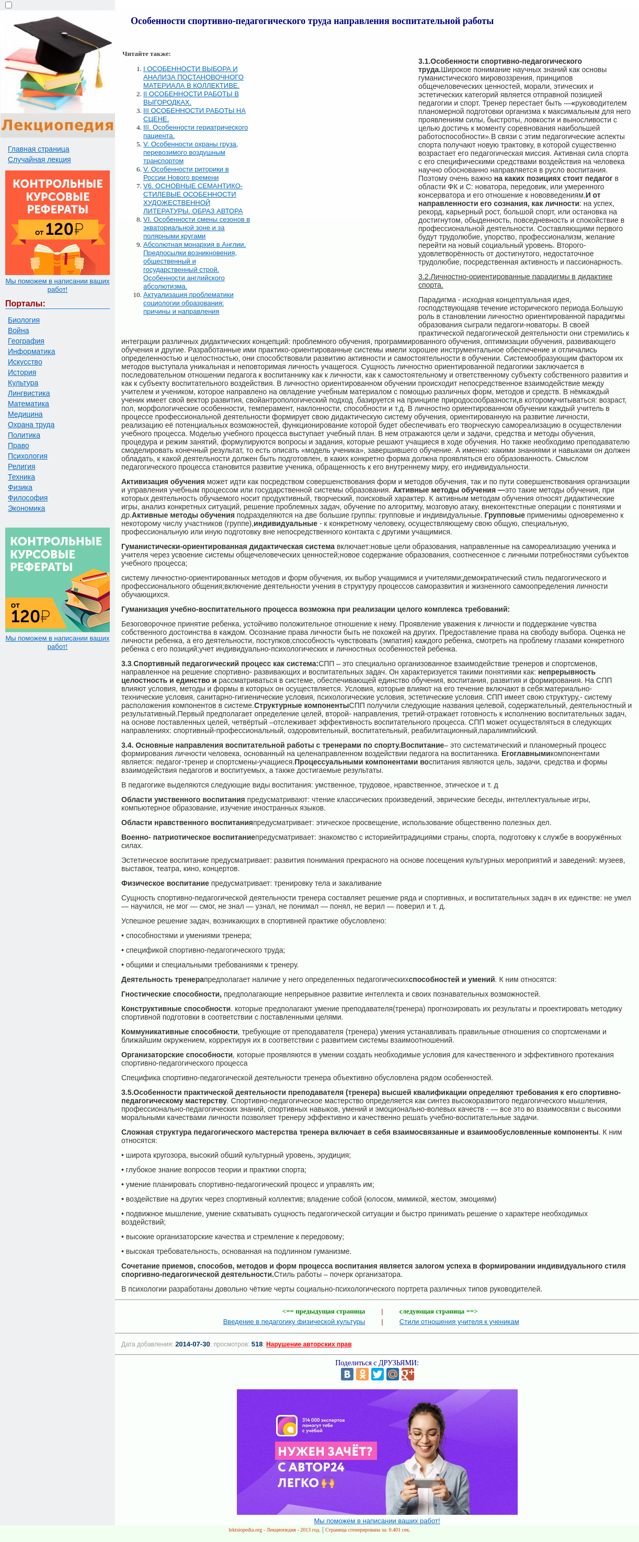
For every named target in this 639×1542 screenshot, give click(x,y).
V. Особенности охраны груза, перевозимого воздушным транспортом (190, 152)
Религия (22, 466)
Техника (21, 477)
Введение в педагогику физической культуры (294, 1322)
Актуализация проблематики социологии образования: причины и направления (188, 303)
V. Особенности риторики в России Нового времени (186, 173)
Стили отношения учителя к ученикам (459, 1322)
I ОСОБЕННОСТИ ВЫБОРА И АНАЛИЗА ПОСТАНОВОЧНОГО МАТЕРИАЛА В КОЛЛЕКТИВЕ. (193, 77)
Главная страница (39, 149)
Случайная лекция (39, 159)
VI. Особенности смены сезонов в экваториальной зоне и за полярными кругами (196, 227)
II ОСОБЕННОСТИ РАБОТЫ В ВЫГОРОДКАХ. (191, 98)
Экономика (26, 508)
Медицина (25, 414)
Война (18, 330)
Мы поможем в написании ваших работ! (57, 285)
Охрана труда (31, 424)
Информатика (31, 351)
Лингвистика (29, 393)
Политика (24, 435)
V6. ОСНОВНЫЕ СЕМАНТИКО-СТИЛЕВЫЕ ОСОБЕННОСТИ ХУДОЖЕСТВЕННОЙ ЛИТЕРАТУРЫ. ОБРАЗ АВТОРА (193, 198)
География (26, 341)
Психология (28, 456)
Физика (20, 487)
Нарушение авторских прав (308, 1344)
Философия (28, 498)
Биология (24, 320)
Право (18, 445)
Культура (23, 383)
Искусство (25, 362)
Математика (28, 403)
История (22, 372)
